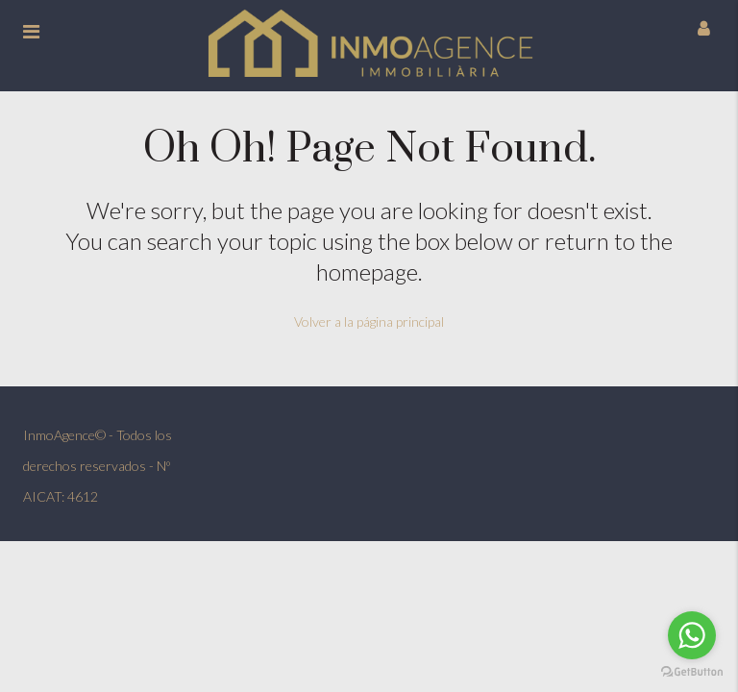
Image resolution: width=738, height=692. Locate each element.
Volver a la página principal (369, 321)
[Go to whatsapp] (692, 635)
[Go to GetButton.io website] (692, 672)
